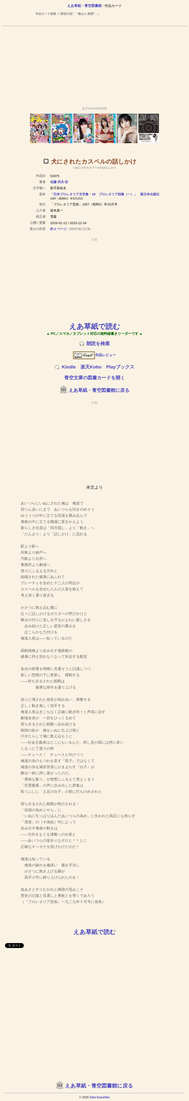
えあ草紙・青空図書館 (84, 6)
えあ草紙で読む (94, 326)
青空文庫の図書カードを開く (94, 377)
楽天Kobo (91, 366)
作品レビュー (94, 355)
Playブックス (120, 366)
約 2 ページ (58, 229)
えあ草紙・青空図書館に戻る (99, 390)
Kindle (69, 366)
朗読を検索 (98, 343)
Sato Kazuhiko (100, 1097)
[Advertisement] (94, 64)
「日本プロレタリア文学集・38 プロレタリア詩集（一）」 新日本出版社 (104, 194)
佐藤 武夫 (57, 182)
